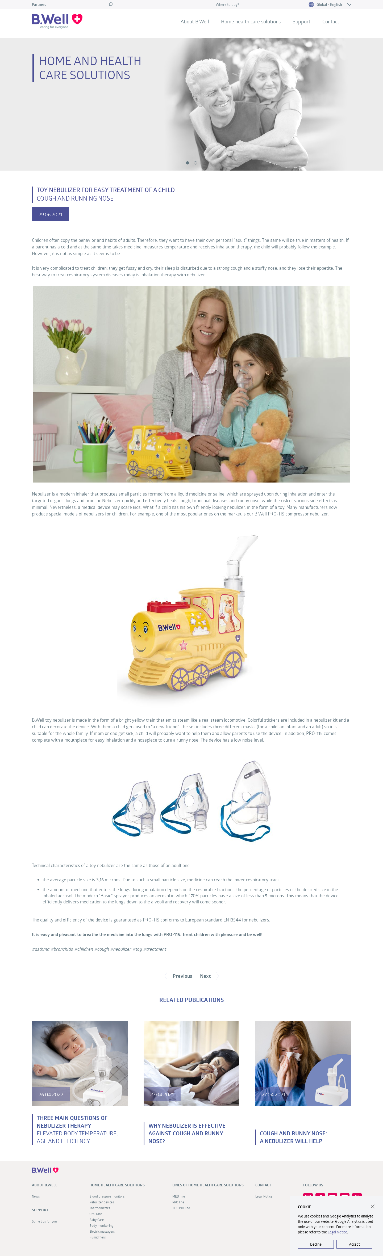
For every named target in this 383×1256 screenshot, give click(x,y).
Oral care (95, 1214)
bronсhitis (63, 949)
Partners (39, 4)
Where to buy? (227, 4)
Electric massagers (102, 1231)
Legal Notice (263, 1196)
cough (103, 949)
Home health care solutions (251, 21)
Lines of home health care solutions (208, 1185)
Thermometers (99, 1208)
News (36, 1196)
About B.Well (195, 21)
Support (301, 21)
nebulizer (122, 949)
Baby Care (96, 1219)
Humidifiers (97, 1237)
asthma (42, 949)
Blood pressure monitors (106, 1196)
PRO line (178, 1202)
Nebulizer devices (101, 1202)
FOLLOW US (313, 1185)
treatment (156, 949)
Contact (330, 21)
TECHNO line (181, 1208)
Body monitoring (101, 1225)
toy (139, 949)
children (85, 949)
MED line (178, 1196)
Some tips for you (44, 1221)
